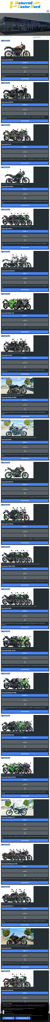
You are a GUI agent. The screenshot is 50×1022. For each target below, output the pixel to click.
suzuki (3, 10)
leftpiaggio (3, 28)
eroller (3, 33)
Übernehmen (8, 1018)
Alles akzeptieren (23, 1018)
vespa (3, 19)
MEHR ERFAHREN (25, 78)
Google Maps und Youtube (8, 1011)
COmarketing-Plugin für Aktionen (9, 1013)
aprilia (3, 23)
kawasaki (3, 14)
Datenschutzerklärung (7, 1006)
